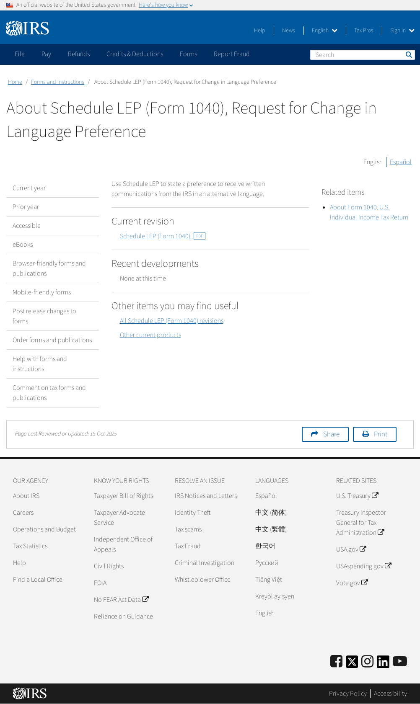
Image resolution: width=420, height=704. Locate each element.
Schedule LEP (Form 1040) (162, 236)
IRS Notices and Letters (206, 495)
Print (380, 434)
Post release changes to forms (44, 316)
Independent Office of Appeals (123, 544)
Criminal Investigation (204, 562)
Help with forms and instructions (40, 364)
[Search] (362, 55)
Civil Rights (109, 566)
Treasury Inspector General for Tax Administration (361, 522)
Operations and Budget (44, 529)
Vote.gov (352, 583)
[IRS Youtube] (400, 662)
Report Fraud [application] (232, 54)
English (324, 30)
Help (259, 30)
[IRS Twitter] (352, 664)
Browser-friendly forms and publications (49, 268)
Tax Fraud (188, 546)
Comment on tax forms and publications (49, 392)
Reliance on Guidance (123, 616)
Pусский (266, 562)
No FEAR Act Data (121, 599)
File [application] (20, 54)
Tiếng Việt (268, 579)
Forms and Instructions (57, 82)
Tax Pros (363, 30)
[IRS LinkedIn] (383, 664)
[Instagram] (367, 662)
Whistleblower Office (203, 579)
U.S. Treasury (357, 495)
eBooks (23, 244)
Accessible (27, 225)
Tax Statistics (30, 546)
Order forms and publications (52, 340)
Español (401, 162)
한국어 (265, 546)
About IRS (26, 495)
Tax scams (188, 529)
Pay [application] (46, 54)
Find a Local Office (37, 579)
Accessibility (390, 693)
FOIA (100, 583)
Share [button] (331, 434)
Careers (23, 512)
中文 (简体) (271, 512)
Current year (29, 188)
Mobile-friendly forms (42, 292)
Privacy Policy (348, 693)
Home (15, 82)
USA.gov (351, 549)
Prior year (26, 206)
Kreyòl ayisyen (274, 596)
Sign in (402, 30)
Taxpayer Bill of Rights (123, 495)
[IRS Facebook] (336, 662)
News (288, 30)
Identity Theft (192, 512)
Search (408, 54)
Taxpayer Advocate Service (119, 517)
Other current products (150, 335)
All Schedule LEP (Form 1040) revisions (171, 320)
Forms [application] (188, 54)
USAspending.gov (363, 566)
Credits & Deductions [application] (134, 54)
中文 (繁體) (271, 529)
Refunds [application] (79, 54)
